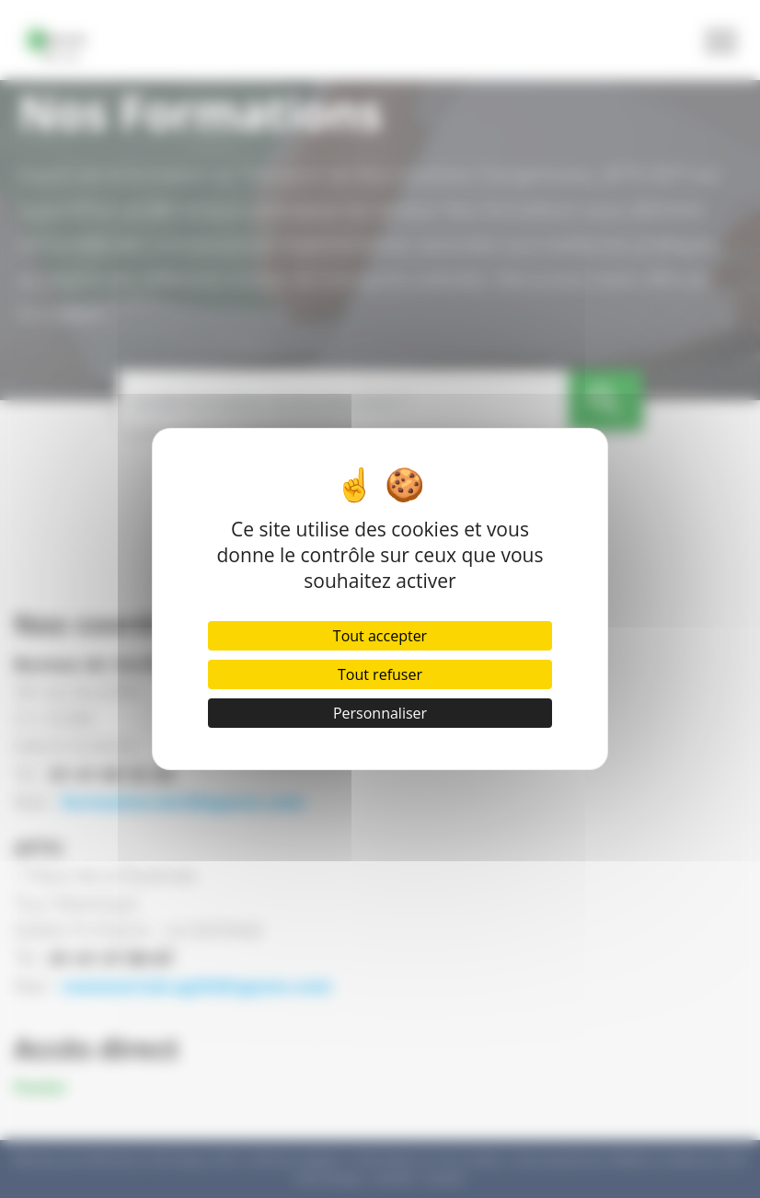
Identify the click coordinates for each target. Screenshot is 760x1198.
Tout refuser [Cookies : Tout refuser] (380, 674)
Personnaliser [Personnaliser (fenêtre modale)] (380, 713)
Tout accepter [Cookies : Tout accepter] (380, 636)
